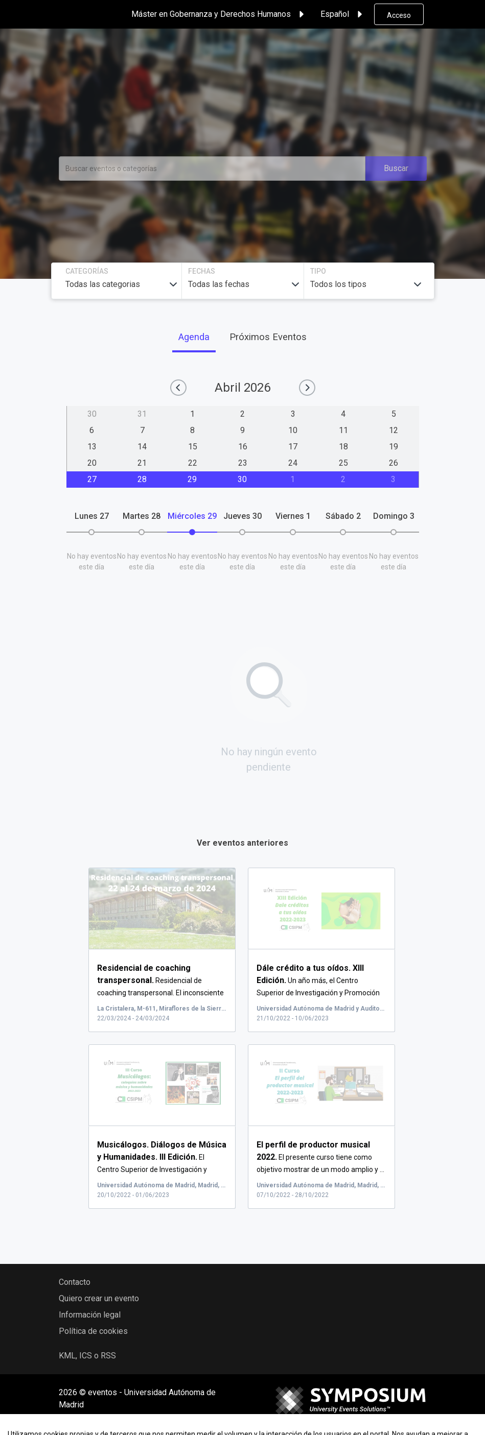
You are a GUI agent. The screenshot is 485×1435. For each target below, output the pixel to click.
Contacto (74, 1282)
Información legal (90, 1315)
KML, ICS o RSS (87, 1355)
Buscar (396, 168)
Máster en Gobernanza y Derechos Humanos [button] (219, 14)
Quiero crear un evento (99, 1298)
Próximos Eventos (268, 336)
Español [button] (342, 14)
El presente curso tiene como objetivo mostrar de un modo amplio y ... (320, 1157)
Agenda (194, 336)
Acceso (399, 15)
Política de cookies (93, 1331)
